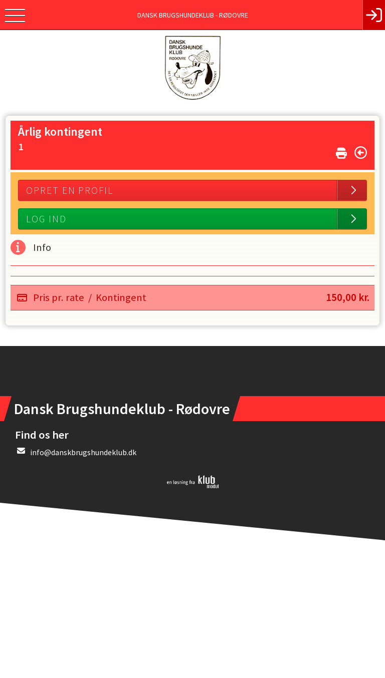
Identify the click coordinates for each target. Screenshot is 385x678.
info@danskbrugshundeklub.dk (83, 452)
